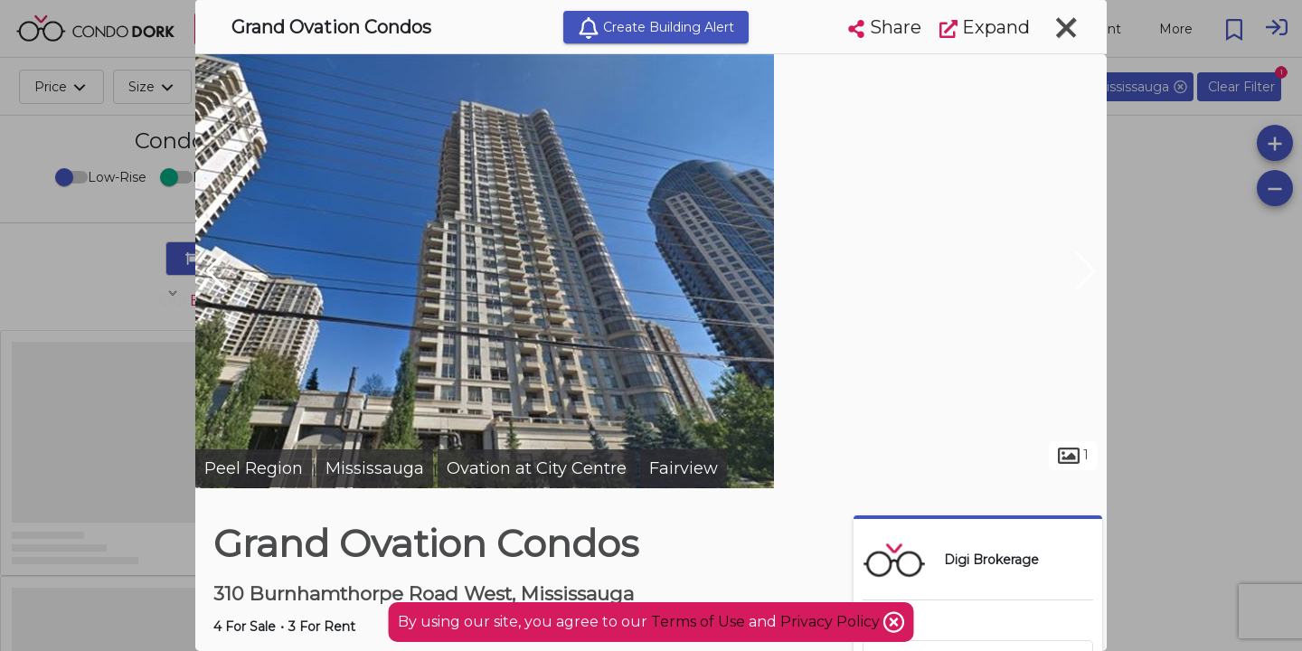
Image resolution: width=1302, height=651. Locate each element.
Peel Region (253, 468)
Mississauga (375, 468)
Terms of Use (698, 621)
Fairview (683, 468)
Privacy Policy (831, 621)
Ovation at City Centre (537, 468)
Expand (984, 27)
